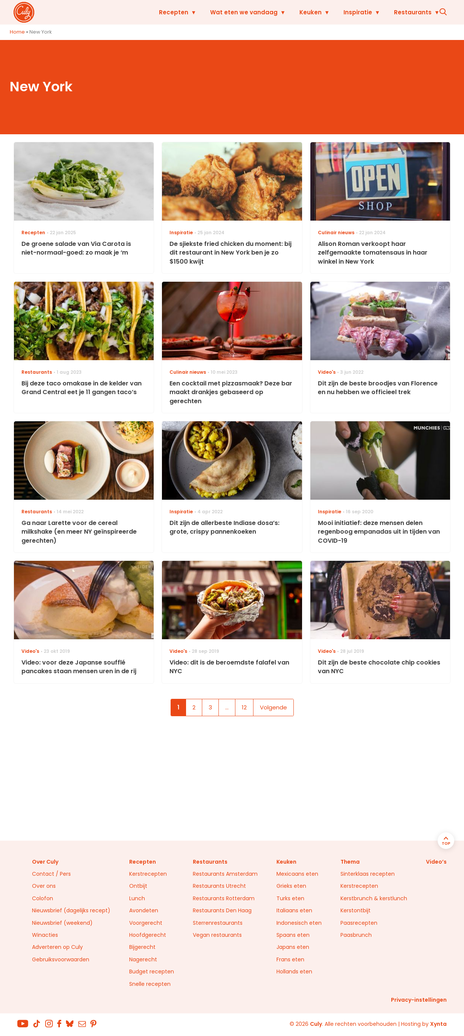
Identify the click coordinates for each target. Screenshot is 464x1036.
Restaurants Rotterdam (224, 898)
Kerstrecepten (148, 874)
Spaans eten (293, 935)
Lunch (137, 898)
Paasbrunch (356, 935)
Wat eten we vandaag (229, 12)
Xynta (438, 1024)
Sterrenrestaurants (218, 923)
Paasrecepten (358, 923)
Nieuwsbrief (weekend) (62, 923)
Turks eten (290, 898)
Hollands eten (294, 971)
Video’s (436, 862)
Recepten (159, 12)
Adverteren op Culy (57, 947)
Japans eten (292, 947)
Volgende (273, 707)
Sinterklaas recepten (367, 874)
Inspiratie (343, 12)
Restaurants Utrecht (219, 886)
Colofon (42, 898)
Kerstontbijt (355, 910)
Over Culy (45, 862)
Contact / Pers (51, 874)
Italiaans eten (294, 910)
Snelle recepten (150, 984)
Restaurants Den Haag (222, 910)
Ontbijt (138, 886)
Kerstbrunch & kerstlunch (373, 898)
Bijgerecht (142, 947)
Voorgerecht (145, 923)
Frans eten (290, 959)
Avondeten (143, 910)
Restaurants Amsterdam (225, 874)
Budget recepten (151, 971)
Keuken (296, 12)
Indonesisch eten (299, 923)
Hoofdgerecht (147, 935)
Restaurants (398, 12)
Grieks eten (291, 886)
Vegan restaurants (217, 935)
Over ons (44, 886)
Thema (350, 862)
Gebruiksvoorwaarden (60, 959)
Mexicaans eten (297, 874)
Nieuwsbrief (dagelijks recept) (71, 910)
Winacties (45, 935)
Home (17, 31)
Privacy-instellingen (419, 1000)
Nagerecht (143, 959)
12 (244, 707)
